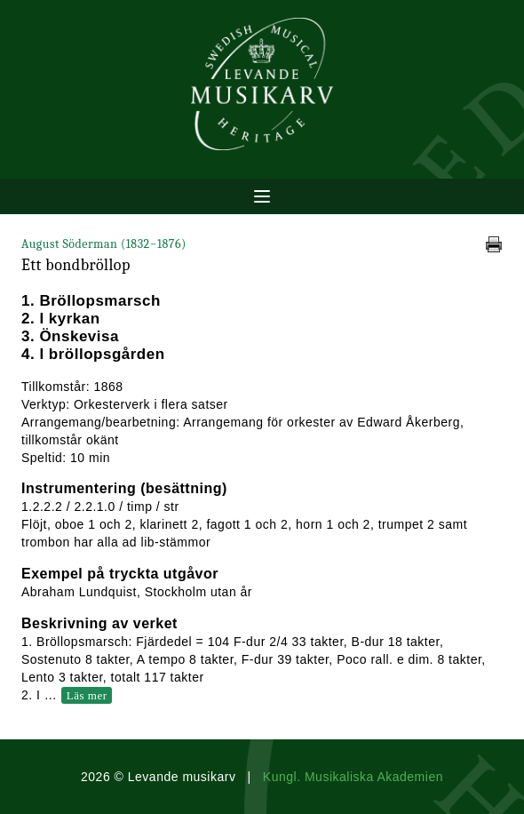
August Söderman (104, 243)
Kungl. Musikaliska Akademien (353, 777)
